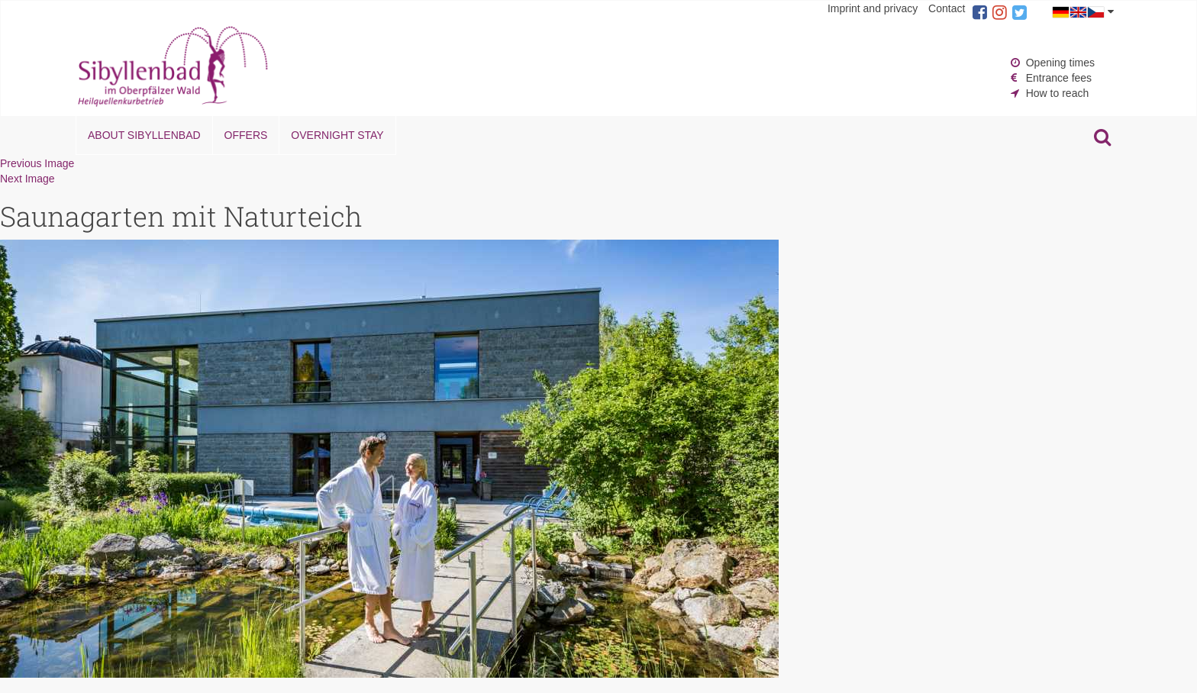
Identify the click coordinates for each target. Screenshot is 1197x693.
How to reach (1057, 93)
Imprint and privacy (873, 8)
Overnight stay (337, 135)
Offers (246, 135)
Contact (946, 8)
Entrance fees (1059, 78)
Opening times (1060, 62)
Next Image (27, 178)
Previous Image (37, 163)
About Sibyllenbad (144, 135)
